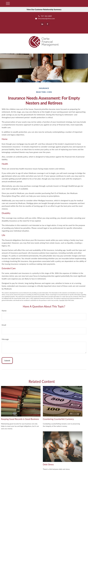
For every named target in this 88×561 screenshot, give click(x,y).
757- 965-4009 (45, 16)
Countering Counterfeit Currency (58, 419)
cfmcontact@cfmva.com (45, 18)
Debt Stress (48, 464)
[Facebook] (47, 24)
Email (4, 325)
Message (5, 339)
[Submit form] (7, 360)
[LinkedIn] (42, 24)
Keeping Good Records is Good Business (20, 419)
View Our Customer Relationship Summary (44, 9)
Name (4, 310)
